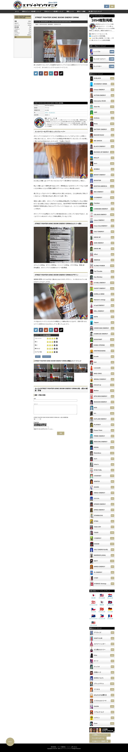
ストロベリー (52, 112)
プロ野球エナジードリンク (100, 735)
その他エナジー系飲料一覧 (100, 741)
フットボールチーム (98, 738)
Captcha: (36, 424)
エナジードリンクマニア (65, 748)
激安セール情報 (81, 11)
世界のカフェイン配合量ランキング (31, 11)
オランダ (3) (110, 597)
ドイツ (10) (110, 611)
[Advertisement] (61, 89)
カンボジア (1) (110, 604)
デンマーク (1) (102, 611)
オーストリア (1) (93, 604)
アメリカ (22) (102, 597)
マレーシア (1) (93, 625)
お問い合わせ (74, 747)
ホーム (17, 11)
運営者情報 (53, 747)
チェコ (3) (93, 611)
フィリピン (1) (102, 618)
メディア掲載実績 (61, 747)
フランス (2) (110, 618)
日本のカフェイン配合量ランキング (53, 11)
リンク (68, 747)
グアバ (46, 112)
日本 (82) (93, 597)
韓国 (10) (102, 604)
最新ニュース (70, 11)
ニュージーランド (93, 618)
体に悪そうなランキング (95, 11)
